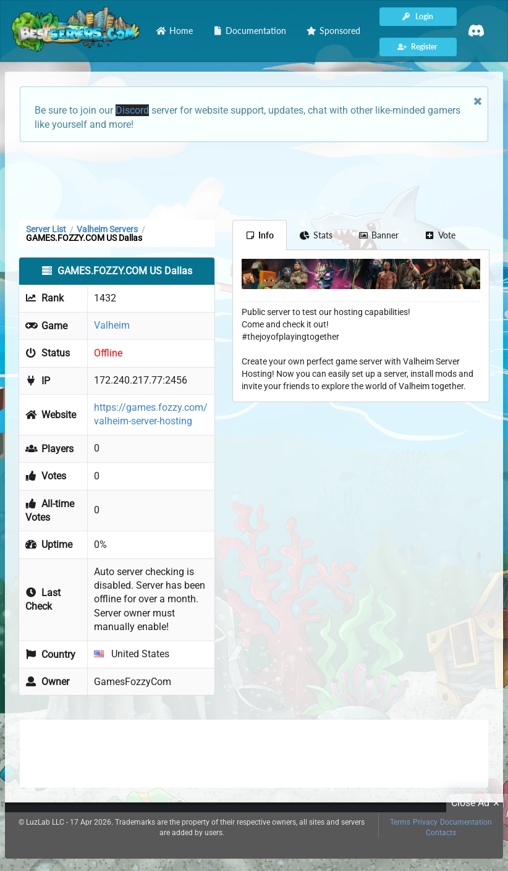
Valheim (112, 325)
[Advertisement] (254, 180)
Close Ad (477, 803)
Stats (316, 235)
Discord (132, 110)
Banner (378, 235)
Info (259, 235)
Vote (440, 235)
